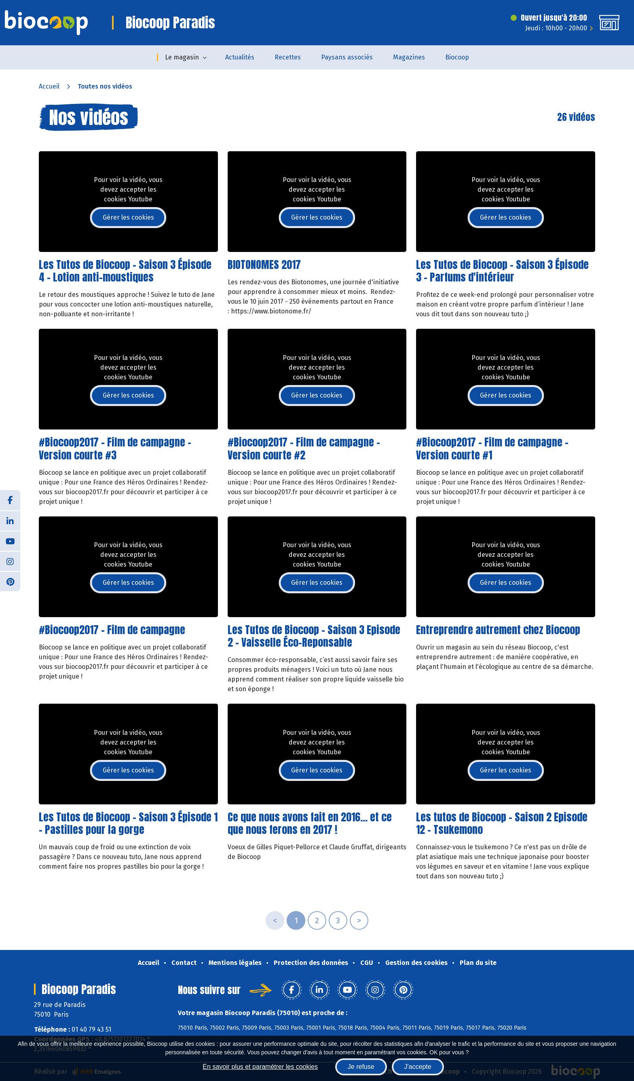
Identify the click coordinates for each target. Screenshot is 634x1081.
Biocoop (457, 57)
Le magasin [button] (182, 57)
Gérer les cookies (128, 217)
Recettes (288, 57)
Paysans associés (347, 57)
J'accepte (417, 1066)
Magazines (409, 57)
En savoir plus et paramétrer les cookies (260, 1066)
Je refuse (361, 1066)
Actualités (239, 57)
